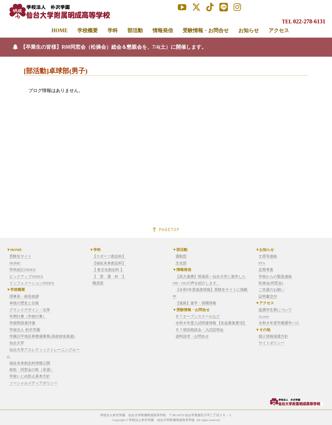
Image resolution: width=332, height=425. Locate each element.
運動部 (181, 256)
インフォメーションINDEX (31, 283)
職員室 (98, 283)
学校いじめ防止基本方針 (29, 376)
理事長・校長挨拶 (24, 296)
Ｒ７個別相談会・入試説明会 (200, 330)
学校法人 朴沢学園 (24, 330)
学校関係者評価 (22, 323)
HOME (14, 263)
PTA (262, 263)
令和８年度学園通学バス (279, 323)
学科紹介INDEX (22, 269)
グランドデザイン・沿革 (29, 310)
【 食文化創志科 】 (108, 269)
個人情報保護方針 (273, 336)
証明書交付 (268, 296)
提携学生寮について (275, 310)
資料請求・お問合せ (192, 336)
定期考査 (266, 269)
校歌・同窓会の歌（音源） (31, 369)
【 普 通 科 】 (109, 276)
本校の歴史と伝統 (24, 303)
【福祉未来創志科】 (109, 263)
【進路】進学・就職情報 (196, 303)
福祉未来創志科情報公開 (29, 363)
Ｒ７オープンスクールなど (198, 316)
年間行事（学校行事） (27, 316)
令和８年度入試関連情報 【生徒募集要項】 (211, 323)
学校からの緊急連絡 (275, 276)
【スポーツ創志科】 (109, 256)
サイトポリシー (271, 343)
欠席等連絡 (268, 256)
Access (264, 316)
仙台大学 (16, 343)
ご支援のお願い (271, 289)
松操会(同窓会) (271, 283)
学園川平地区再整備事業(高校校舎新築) (42, 336)
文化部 (181, 263)
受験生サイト (20, 256)
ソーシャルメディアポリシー (33, 383)
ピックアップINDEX (26, 276)
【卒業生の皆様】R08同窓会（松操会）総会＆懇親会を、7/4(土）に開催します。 (113, 47)
